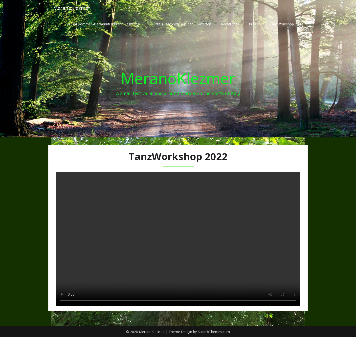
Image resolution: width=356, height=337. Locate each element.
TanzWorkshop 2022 (286, 24)
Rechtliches (230, 24)
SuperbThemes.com (214, 331)
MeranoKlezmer (71, 8)
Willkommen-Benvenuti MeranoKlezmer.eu (107, 24)
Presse (254, 24)
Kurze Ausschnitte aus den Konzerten (181, 24)
